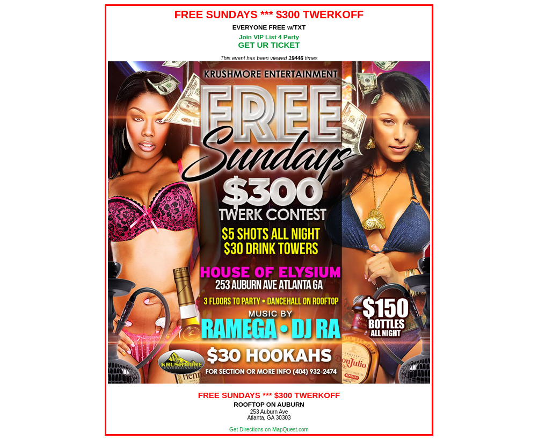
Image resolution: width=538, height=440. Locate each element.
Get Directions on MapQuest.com (269, 429)
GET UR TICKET (269, 44)
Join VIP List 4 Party (269, 36)
